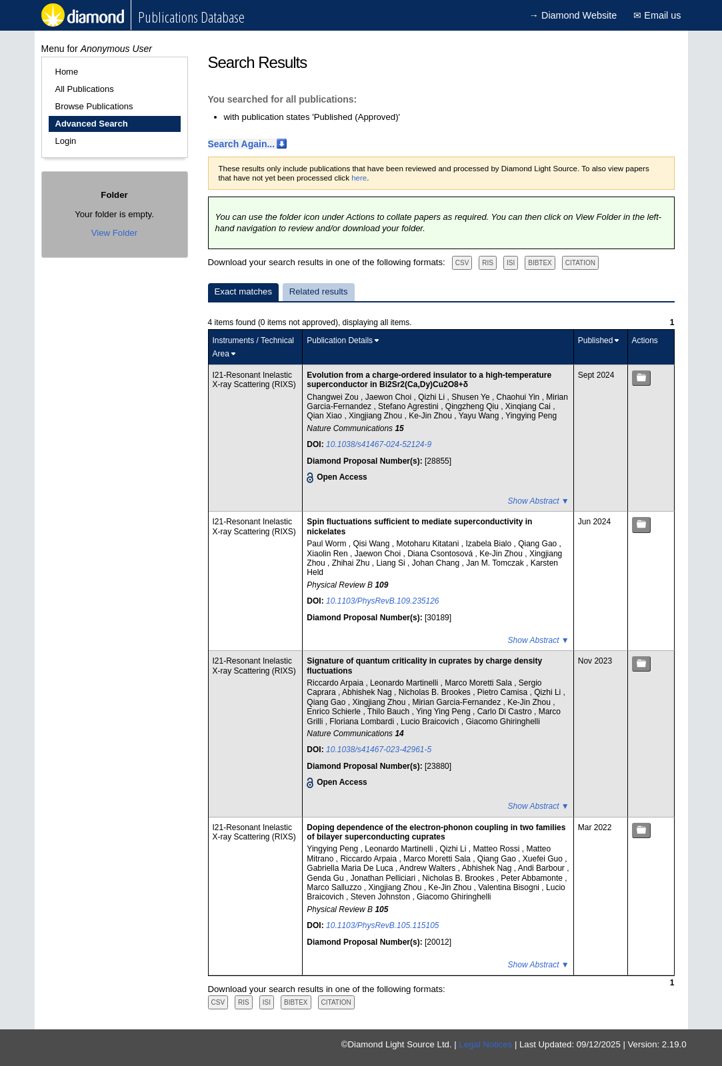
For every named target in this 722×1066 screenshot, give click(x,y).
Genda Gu (326, 878)
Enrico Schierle (335, 711)
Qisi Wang (372, 543)
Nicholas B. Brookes (436, 692)
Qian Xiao (325, 415)
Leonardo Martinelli (405, 683)
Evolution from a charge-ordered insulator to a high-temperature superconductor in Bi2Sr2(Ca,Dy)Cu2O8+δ (429, 379)
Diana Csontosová (441, 553)
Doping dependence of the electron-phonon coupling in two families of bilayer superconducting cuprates (436, 832)
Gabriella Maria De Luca (351, 868)
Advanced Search (91, 124)
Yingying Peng (531, 415)
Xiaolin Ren (328, 553)
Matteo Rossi (497, 848)
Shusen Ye (471, 397)
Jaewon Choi (389, 397)
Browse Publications (94, 106)
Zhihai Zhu (352, 563)
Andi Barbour (542, 868)
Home (67, 72)
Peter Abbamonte (533, 878)
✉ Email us (657, 15)
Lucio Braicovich (431, 721)
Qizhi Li (432, 397)
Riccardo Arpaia (336, 683)
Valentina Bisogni (509, 887)
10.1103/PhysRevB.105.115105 (382, 925)
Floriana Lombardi (362, 721)
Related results (318, 291)
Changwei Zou (334, 397)
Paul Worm (327, 543)
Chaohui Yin (519, 397)
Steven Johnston (382, 896)
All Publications (84, 89)
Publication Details (340, 340)
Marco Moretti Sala (479, 683)
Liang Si (391, 563)
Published (595, 340)
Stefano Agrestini (409, 406)
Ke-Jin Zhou (431, 415)
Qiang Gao (538, 543)
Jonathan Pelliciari (384, 878)
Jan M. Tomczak (496, 563)
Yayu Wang (480, 415)
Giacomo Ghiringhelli (502, 721)
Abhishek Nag (368, 692)
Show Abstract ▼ (538, 501)
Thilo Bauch (389, 711)
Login (66, 141)
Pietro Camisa (503, 692)
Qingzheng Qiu (473, 406)
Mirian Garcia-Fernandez (457, 702)
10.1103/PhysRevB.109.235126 (382, 601)
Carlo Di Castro (505, 711)
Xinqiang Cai (529, 406)
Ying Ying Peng (444, 711)
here (359, 178)
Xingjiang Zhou (376, 415)
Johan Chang (437, 563)
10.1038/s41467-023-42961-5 (378, 749)
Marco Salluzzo (335, 887)
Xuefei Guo (544, 858)
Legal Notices (485, 1044)
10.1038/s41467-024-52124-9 (378, 444)
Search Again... (241, 144)
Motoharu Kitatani (428, 543)
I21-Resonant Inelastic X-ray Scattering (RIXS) (254, 379)
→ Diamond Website (573, 15)
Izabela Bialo (489, 543)
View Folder (114, 233)
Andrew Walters (428, 868)
